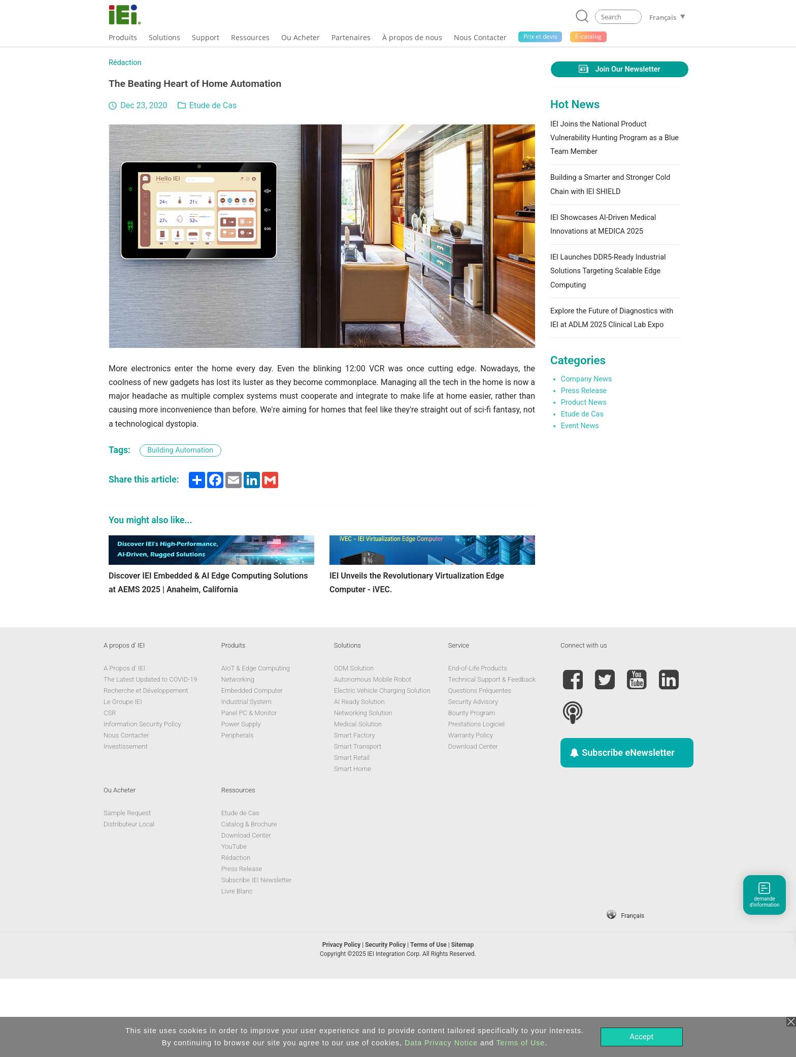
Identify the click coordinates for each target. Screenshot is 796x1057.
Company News (586, 379)
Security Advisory (473, 779)
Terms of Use (520, 1043)
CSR (110, 790)
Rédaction (125, 62)
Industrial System (246, 779)
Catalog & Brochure (249, 902)
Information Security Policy (142, 802)
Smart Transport (357, 824)
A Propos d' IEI (124, 746)
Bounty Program (471, 790)
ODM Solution (354, 746)
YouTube (234, 924)
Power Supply (241, 802)
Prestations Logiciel (476, 802)
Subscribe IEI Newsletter (256, 958)
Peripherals (237, 813)
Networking (237, 757)
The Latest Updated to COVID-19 (150, 757)
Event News (580, 426)
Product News (584, 402)
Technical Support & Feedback (492, 757)
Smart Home (352, 846)
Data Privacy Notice (441, 1043)
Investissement (126, 824)
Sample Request (127, 890)
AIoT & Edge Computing (255, 746)
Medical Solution (358, 802)
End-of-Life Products (477, 746)
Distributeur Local (129, 902)
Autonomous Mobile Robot (372, 757)
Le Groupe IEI (123, 779)
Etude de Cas (213, 105)
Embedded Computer (252, 768)
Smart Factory (354, 813)
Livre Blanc (237, 969)
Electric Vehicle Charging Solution (382, 768)
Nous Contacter (126, 813)
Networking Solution (363, 790)
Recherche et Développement (146, 768)
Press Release (584, 391)
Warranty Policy (470, 813)
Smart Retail (352, 835)
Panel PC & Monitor (249, 790)
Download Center (473, 824)
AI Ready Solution (359, 779)
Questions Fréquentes (479, 768)
